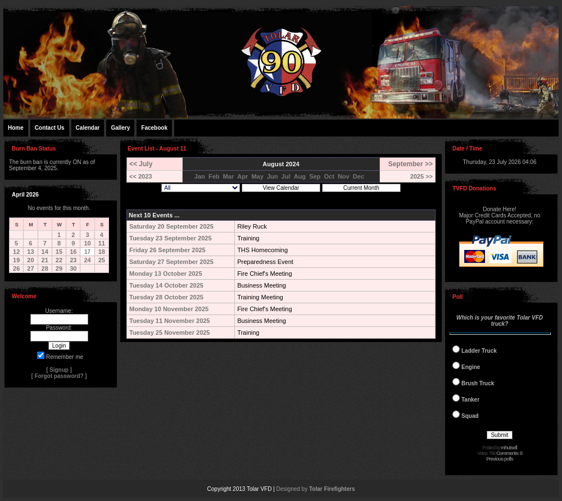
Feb (214, 176)
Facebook (154, 128)
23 (73, 260)
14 (45, 251)
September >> (410, 164)
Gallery (120, 128)
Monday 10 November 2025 (169, 309)
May (257, 176)
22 (59, 260)
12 (16, 251)
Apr (242, 176)
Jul (286, 176)
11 (101, 243)
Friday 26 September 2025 (167, 250)
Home (16, 128)
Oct (329, 176)
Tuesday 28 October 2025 (166, 297)
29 (59, 268)
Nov (344, 176)
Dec (358, 176)
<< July (140, 164)
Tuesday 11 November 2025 (169, 320)
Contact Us (50, 128)
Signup (59, 370)
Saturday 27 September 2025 (171, 261)
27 (30, 268)
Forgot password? (58, 376)
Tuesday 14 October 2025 (166, 285)
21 (45, 260)
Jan (199, 176)
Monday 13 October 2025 (165, 273)
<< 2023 (140, 176)
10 (87, 243)
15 (59, 251)
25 (101, 260)
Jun (272, 176)
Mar (228, 176)
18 (101, 251)
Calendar (88, 128)
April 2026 (25, 195)
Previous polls (499, 459)
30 (73, 268)
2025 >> (421, 176)
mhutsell (509, 447)
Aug (300, 176)
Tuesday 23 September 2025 (170, 238)
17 (87, 252)
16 (73, 251)
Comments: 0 (509, 453)
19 (16, 260)
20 (30, 260)
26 (16, 268)
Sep (314, 176)
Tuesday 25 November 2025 (169, 332)
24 (87, 260)
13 (30, 251)
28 (45, 268)
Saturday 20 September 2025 (171, 226)
